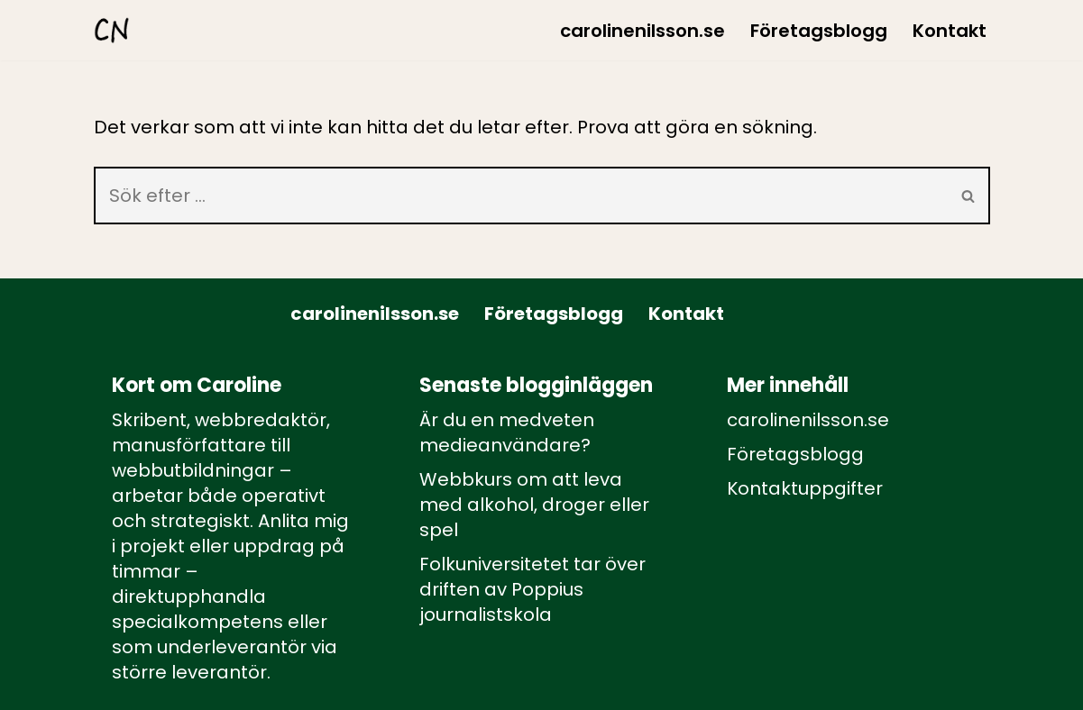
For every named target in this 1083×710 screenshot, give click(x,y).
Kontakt (950, 30)
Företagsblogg (818, 30)
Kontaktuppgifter (805, 488)
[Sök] (521, 195)
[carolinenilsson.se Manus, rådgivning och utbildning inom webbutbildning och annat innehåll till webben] (112, 30)
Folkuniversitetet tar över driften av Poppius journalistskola (532, 589)
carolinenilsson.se (642, 30)
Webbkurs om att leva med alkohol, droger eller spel (534, 504)
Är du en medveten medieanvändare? (506, 432)
